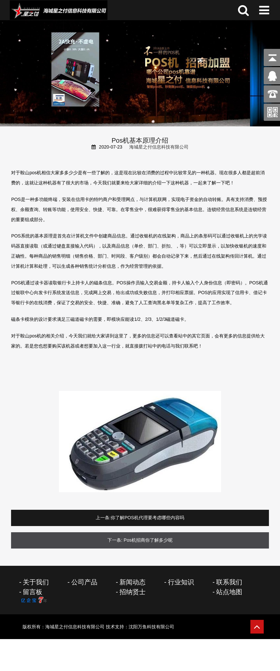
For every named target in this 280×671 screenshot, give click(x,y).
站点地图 (229, 591)
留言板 (32, 591)
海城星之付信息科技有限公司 (159, 147)
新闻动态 (132, 582)
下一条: (114, 540)
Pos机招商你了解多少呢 (148, 540)
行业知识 (181, 582)
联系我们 (229, 582)
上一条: (103, 517)
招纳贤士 (132, 591)
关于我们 (36, 582)
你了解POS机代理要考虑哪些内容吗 (147, 517)
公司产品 (84, 582)
